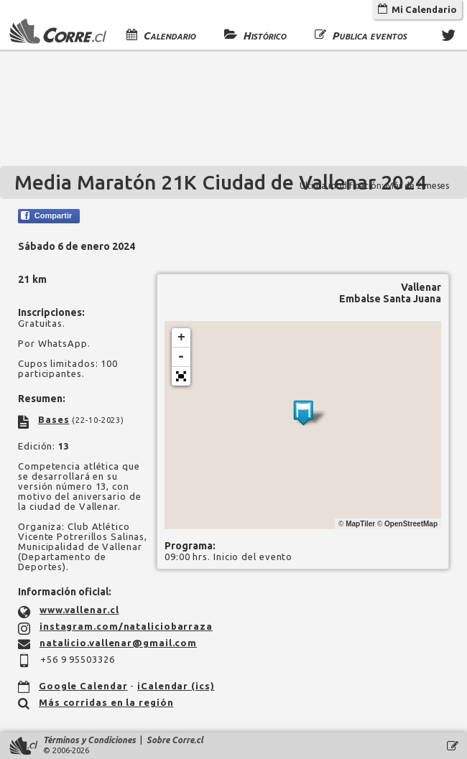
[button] (181, 376)
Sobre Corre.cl (175, 740)
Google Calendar (83, 686)
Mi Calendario (417, 9)
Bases (54, 419)
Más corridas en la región (106, 702)
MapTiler (360, 524)
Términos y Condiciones (89, 740)
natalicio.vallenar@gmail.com (118, 643)
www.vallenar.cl (79, 610)
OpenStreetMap (411, 524)
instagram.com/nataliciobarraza (126, 626)
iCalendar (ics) (176, 686)
